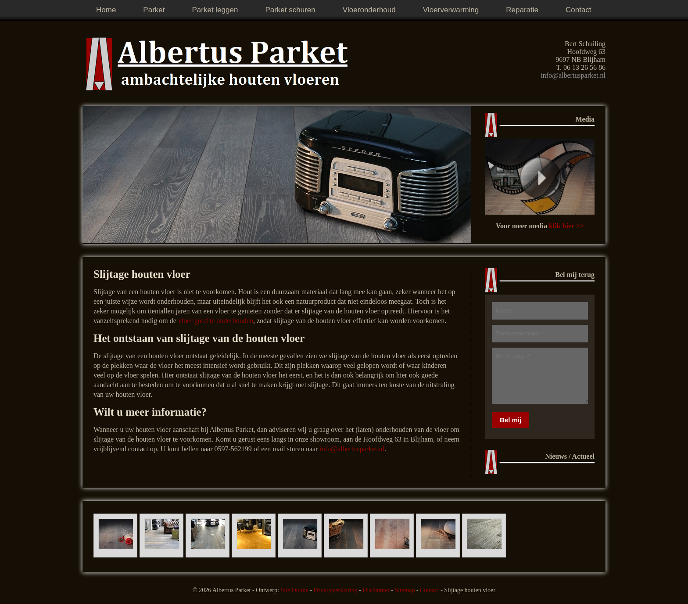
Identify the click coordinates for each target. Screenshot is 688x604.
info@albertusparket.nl (573, 75)
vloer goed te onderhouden (215, 320)
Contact (429, 590)
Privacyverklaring (335, 590)
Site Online (294, 590)
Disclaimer (375, 590)
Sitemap (405, 590)
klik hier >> (566, 226)
